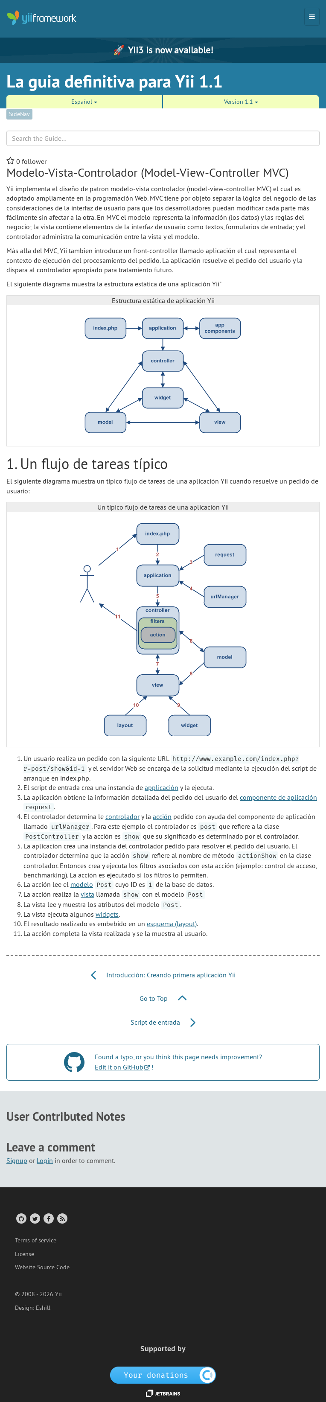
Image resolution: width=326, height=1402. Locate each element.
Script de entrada (163, 1022)
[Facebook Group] (48, 1218)
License (24, 1254)
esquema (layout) (172, 923)
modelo (81, 884)
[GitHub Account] (20, 1218)
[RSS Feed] (61, 1218)
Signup (16, 1160)
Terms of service (35, 1240)
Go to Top (163, 998)
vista (87, 894)
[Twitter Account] (34, 1218)
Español (84, 101)
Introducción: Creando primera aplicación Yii (163, 975)
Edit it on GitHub (119, 1067)
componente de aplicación (278, 797)
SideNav (19, 114)
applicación (161, 787)
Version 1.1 (241, 101)
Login (45, 1160)
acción (162, 816)
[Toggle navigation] (312, 17)
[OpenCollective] (163, 1374)
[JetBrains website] (163, 1392)
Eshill (43, 1308)
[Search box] (163, 138)
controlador (122, 816)
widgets (107, 914)
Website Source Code (42, 1267)
